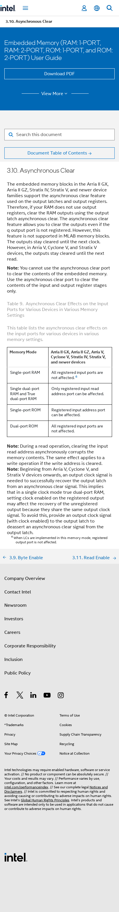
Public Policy (17, 673)
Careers (12, 632)
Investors (13, 619)
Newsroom (15, 605)
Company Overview (24, 578)
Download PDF (59, 74)
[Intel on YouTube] (47, 696)
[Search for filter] (59, 134)
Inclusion (13, 659)
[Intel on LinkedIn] (33, 696)
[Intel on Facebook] (6, 696)
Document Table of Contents (57, 153)
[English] (96, 8)
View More (55, 94)
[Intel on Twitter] (20, 696)
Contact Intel (17, 592)
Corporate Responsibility (30, 646)
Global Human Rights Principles (45, 800)
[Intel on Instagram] (61, 696)
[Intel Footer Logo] (15, 857)
